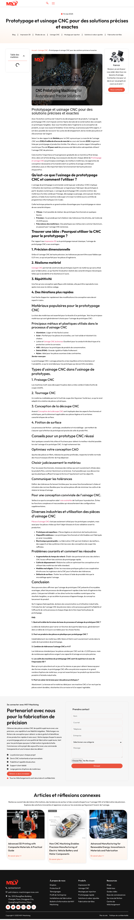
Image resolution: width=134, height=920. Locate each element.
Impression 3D (25, 35)
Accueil (34, 50)
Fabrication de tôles (115, 35)
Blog (13, 35)
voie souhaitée (66, 500)
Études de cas (40, 35)
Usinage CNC (55, 35)
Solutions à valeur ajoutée (94, 35)
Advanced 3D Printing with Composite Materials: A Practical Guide (25, 848)
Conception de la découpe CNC (50, 412)
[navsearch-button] (47, 3)
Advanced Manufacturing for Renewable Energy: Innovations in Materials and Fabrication (108, 848)
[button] (24, 56)
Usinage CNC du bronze (53, 342)
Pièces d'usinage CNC (40, 522)
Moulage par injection (72, 35)
